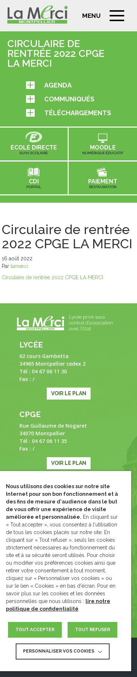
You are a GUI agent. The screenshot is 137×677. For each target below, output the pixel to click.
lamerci (19, 266)
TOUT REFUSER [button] (92, 629)
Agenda (49, 85)
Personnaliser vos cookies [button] (58, 651)
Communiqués (60, 99)
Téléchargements (68, 113)
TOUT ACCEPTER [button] (34, 629)
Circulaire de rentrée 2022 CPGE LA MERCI (52, 277)
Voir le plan (68, 393)
